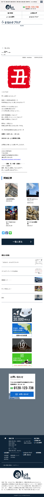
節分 (3, 297)
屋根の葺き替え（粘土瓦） (15, 450)
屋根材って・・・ (7, 280)
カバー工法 (11, 446)
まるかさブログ (33, 17)
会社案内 (6, 452)
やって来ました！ (7, 288)
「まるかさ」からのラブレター (10, 262)
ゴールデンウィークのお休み (10, 271)
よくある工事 (27, 441)
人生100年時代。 (11, 199)
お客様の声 (33, 13)
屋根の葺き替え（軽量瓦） (15, 441)
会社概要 (6, 457)
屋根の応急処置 (27, 443)
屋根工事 (11, 438)
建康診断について (15, 455)
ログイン (16, 465)
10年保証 (13, 457)
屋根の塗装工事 (12, 445)
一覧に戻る (6, 48)
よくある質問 (10, 17)
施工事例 (10, 13)
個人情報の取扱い (8, 465)
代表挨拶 (6, 455)
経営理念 (6, 459)
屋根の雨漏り (12, 443)
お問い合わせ (26, 454)
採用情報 (38, 452)
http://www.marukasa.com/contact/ (11, 159)
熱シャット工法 (12, 448)
